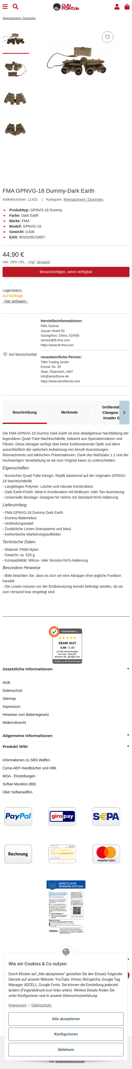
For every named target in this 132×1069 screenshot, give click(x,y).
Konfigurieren (66, 1034)
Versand (43, 262)
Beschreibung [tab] (25, 412)
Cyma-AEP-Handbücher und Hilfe (29, 768)
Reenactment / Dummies (83, 199)
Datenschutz (13, 690)
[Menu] (5, 7)
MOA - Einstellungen (19, 776)
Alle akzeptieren (66, 1019)
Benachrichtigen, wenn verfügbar (66, 272)
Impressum (11, 706)
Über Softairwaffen (17, 792)
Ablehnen (66, 1049)
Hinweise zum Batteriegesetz (26, 714)
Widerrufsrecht (14, 723)
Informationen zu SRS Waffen (26, 760)
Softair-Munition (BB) (19, 784)
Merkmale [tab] (69, 412)
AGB (6, 682)
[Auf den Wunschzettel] (107, 37)
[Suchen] (15, 7)
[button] (117, 7)
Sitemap (9, 698)
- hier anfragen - (15, 301)
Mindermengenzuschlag (70, 1061)
